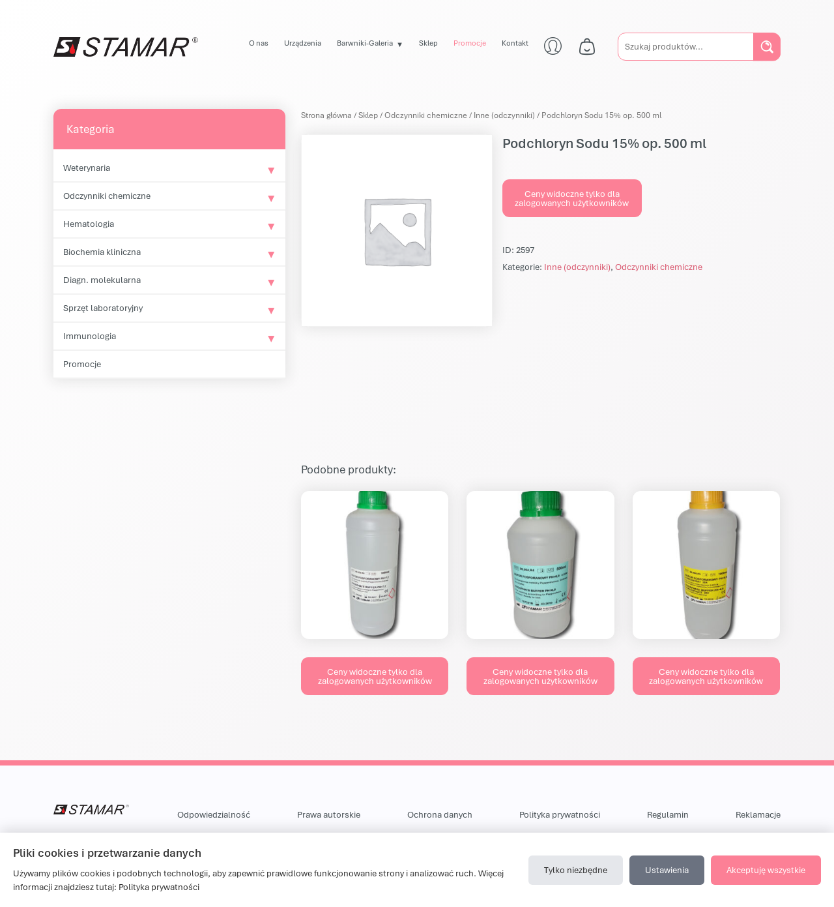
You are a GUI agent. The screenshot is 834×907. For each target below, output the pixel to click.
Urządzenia (302, 43)
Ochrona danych (439, 814)
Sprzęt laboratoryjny (103, 308)
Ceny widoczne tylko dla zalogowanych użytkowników (572, 198)
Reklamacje (758, 814)
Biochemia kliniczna (102, 252)
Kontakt (515, 43)
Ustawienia (667, 870)
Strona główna (326, 115)
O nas (258, 43)
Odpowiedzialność (213, 814)
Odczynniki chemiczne (107, 195)
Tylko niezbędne (575, 870)
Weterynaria (86, 167)
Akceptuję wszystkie (765, 870)
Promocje (469, 43)
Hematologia (88, 224)
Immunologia (89, 336)
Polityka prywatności (559, 814)
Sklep (428, 43)
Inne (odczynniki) (504, 115)
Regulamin (668, 814)
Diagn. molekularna (102, 280)
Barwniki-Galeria (365, 43)
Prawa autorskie (328, 814)
